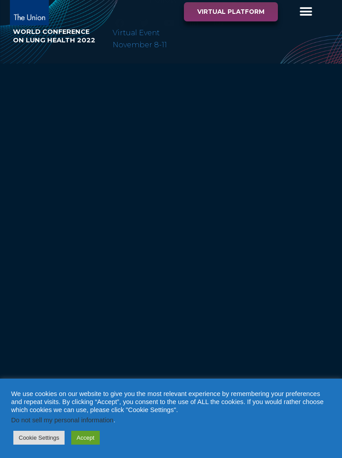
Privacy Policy (307, 97)
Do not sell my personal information (62, 420)
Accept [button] (85, 437)
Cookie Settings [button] (39, 437)
